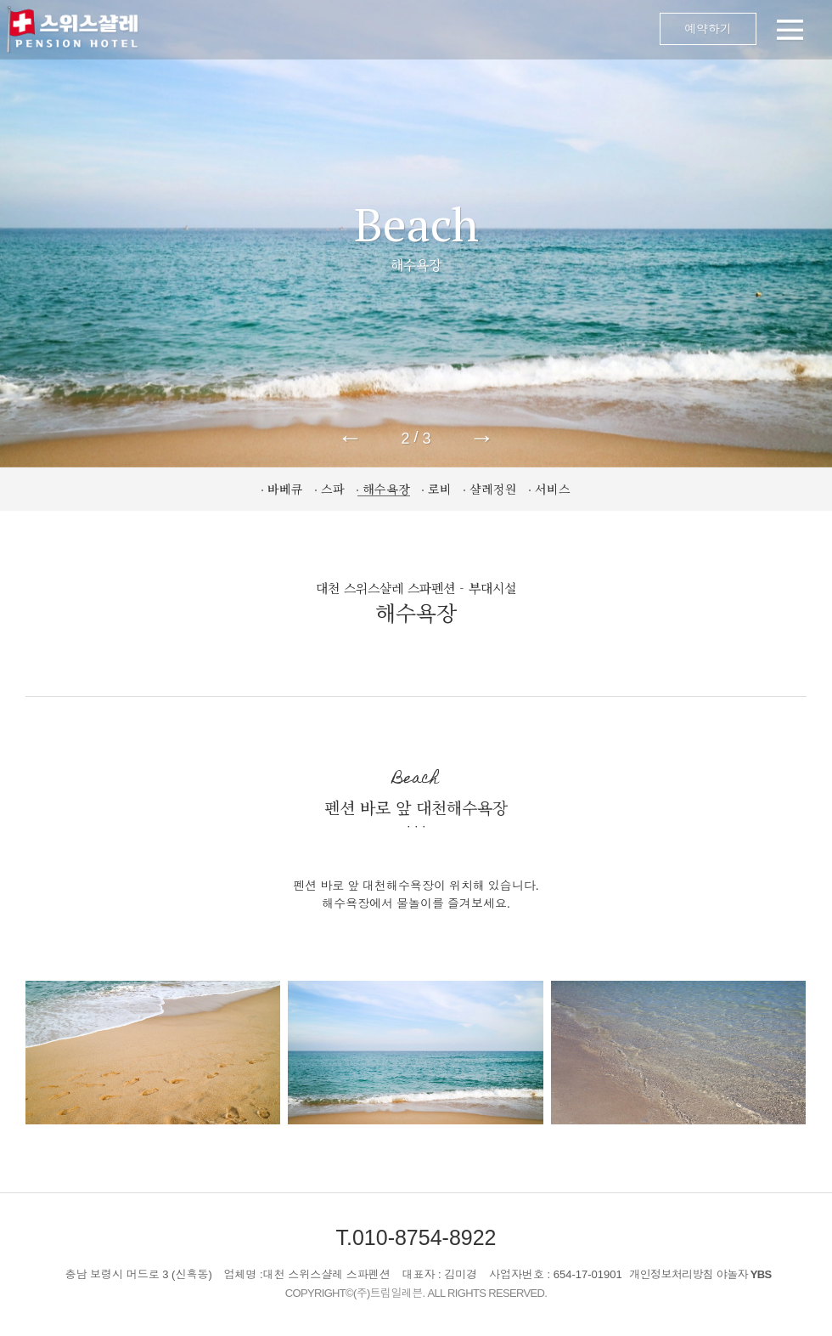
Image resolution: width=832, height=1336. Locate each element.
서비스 (553, 488)
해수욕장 (386, 488)
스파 (333, 488)
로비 (440, 488)
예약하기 (708, 29)
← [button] (350, 437)
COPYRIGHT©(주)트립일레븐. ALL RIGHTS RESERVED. (416, 1293)
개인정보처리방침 (671, 1274)
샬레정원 (493, 488)
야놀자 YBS (744, 1274)
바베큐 (285, 488)
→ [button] (482, 437)
